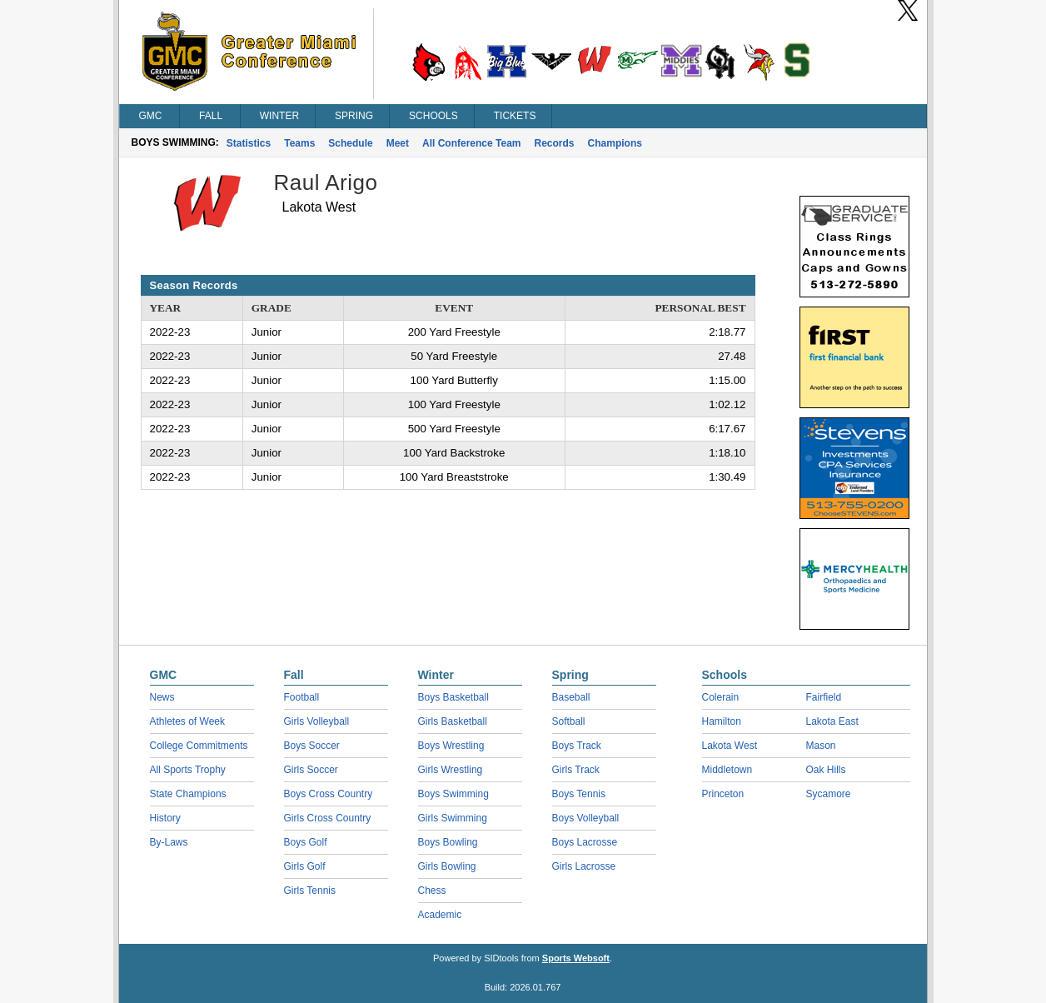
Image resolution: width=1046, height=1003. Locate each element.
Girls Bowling (447, 866)
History (165, 818)
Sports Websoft (576, 958)
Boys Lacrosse (585, 842)
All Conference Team (471, 143)
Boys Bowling (448, 842)
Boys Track (576, 745)
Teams (299, 143)
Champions (615, 143)
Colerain (721, 697)
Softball (568, 721)
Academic (440, 915)
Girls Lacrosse (584, 866)
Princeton (723, 794)
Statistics (249, 143)
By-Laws (169, 842)
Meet (397, 143)
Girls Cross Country (327, 818)
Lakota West (729, 745)
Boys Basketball (453, 697)
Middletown (727, 770)
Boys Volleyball (586, 818)
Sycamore (828, 794)
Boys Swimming (453, 794)
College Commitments (199, 745)
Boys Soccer (312, 745)
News (162, 697)
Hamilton (721, 721)
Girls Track (576, 770)
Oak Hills (826, 770)
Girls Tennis (310, 890)
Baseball (571, 697)
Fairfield (824, 697)
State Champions (188, 794)
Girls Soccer (311, 770)
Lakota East (832, 721)
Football (302, 697)
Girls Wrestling (450, 770)
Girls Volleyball (317, 721)
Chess (432, 890)
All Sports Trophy (188, 770)
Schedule (350, 143)
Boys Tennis (578, 794)
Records (555, 143)
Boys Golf (305, 842)
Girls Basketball (452, 721)
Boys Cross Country (328, 794)
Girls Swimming (452, 818)
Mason (821, 745)
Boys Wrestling (451, 745)
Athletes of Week (188, 721)
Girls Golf (305, 866)
